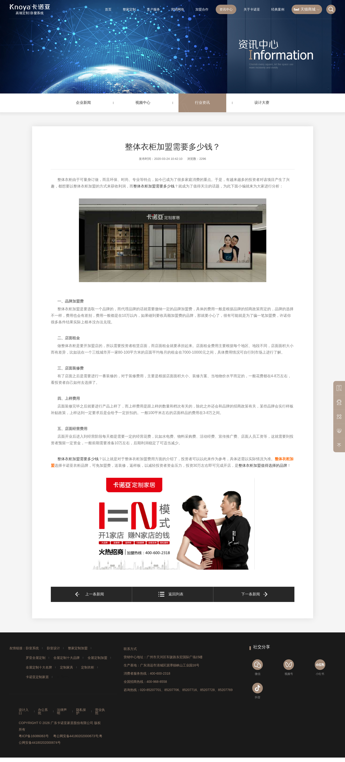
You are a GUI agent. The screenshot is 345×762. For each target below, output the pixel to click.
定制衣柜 (87, 667)
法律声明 (62, 711)
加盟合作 (201, 9)
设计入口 (24, 711)
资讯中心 (226, 9)
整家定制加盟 (78, 648)
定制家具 (66, 667)
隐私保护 (81, 711)
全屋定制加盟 (97, 658)
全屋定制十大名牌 (39, 667)
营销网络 (177, 9)
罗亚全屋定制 (35, 658)
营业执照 (100, 711)
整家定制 (129, 9)
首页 (108, 9)
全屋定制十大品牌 (66, 658)
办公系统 (43, 711)
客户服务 (153, 9)
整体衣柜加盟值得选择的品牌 (262, 465)
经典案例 (277, 9)
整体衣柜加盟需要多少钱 (153, 186)
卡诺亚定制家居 (37, 677)
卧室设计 (53, 648)
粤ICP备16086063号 (34, 736)
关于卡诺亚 (252, 9)
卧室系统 (32, 648)
